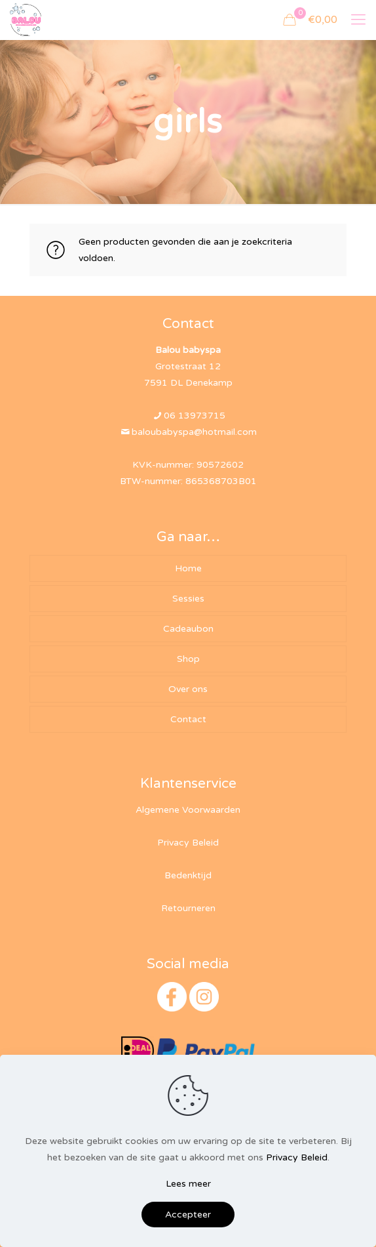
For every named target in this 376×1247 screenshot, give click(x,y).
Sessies (188, 598)
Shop (188, 658)
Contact (188, 719)
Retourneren (188, 908)
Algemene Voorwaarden (188, 809)
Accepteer (188, 1214)
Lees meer (188, 1183)
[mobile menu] (358, 20)
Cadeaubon (188, 628)
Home (188, 568)
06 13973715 (194, 415)
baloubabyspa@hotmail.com (194, 432)
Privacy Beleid (188, 842)
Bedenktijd (188, 875)
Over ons (188, 689)
